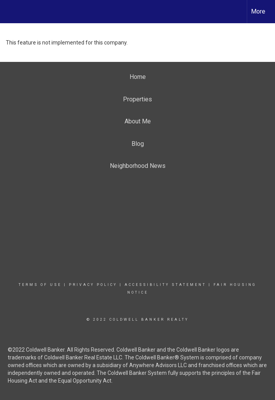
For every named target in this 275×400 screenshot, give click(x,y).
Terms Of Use (40, 285)
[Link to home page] (10, 10)
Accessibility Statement (165, 285)
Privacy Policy (93, 285)
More (258, 11)
